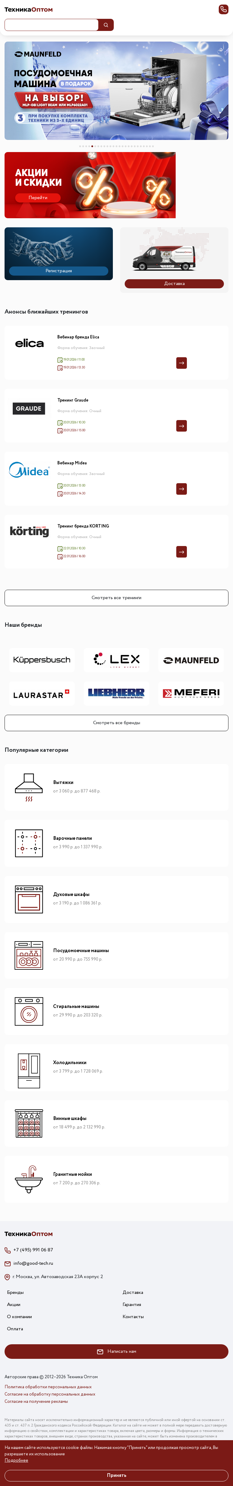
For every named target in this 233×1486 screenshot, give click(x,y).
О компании (19, 1316)
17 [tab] (129, 146)
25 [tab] (153, 146)
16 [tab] (126, 146)
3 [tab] (86, 146)
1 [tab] (80, 146)
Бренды (15, 1292)
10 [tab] (107, 146)
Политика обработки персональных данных (48, 1387)
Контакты (133, 1316)
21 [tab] (141, 146)
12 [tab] (113, 146)
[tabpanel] (116, 91)
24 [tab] (150, 146)
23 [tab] (147, 146)
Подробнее (16, 1460)
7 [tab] (98, 146)
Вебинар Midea (72, 463)
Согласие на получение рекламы (36, 1402)
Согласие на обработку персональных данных (50, 1394)
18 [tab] (132, 146)
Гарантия (132, 1304)
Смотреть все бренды (116, 722)
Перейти (38, 197)
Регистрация (59, 270)
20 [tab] (138, 146)
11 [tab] (110, 146)
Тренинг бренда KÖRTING (83, 526)
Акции (13, 1304)
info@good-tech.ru (33, 1263)
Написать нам (116, 1351)
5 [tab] (92, 146)
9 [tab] (104, 146)
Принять (117, 1475)
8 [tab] (101, 146)
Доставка (174, 283)
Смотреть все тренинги (116, 597)
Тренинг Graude (72, 400)
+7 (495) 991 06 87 (33, 1250)
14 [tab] (119, 146)
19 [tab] (135, 146)
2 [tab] (83, 146)
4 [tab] (89, 146)
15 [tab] (122, 146)
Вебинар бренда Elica (78, 337)
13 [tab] (116, 146)
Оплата (15, 1328)
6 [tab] (95, 146)
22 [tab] (144, 146)
